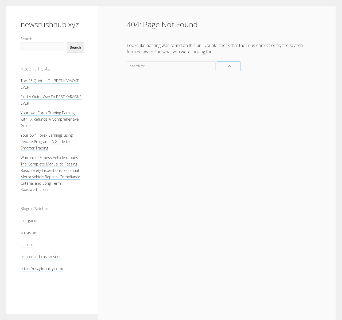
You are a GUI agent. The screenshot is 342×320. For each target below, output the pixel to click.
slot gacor (29, 220)
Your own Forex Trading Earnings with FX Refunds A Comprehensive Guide (50, 119)
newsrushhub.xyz (50, 24)
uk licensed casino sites (41, 256)
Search (26, 38)
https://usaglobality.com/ (42, 268)
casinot (27, 244)
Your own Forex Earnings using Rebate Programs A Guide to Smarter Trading (47, 142)
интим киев (31, 232)
